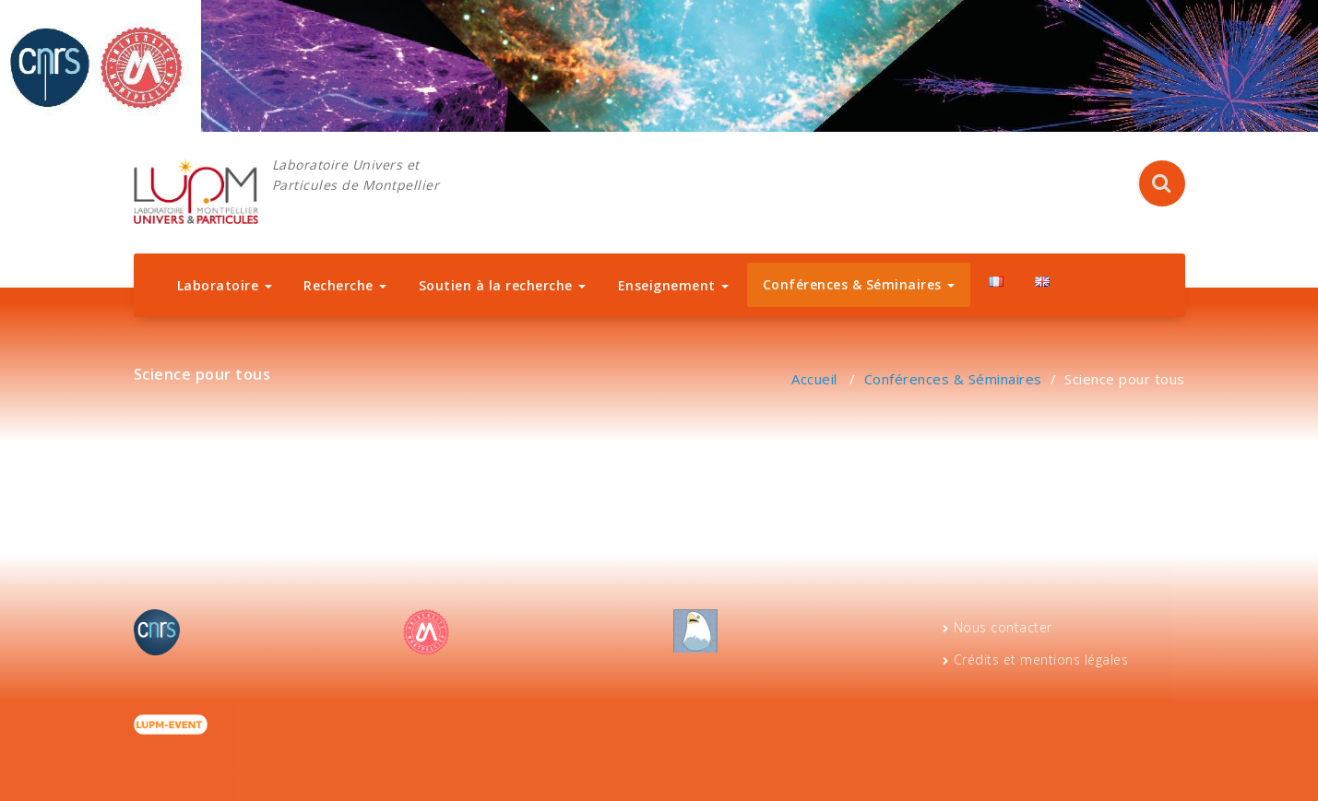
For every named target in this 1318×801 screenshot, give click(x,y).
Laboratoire (224, 285)
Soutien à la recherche (503, 285)
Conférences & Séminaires (859, 284)
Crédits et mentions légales (1041, 659)
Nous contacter (1003, 627)
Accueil (814, 379)
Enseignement (674, 285)
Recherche (344, 285)
